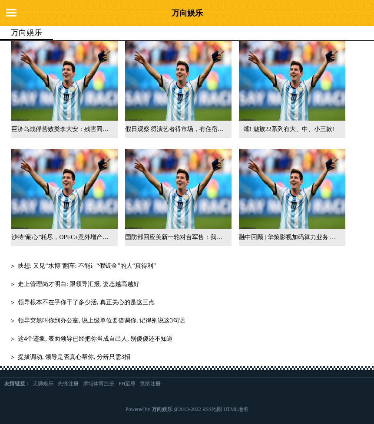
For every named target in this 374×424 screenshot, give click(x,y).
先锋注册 (68, 384)
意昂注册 (150, 384)
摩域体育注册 (98, 384)
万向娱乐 (187, 13)
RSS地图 (212, 409)
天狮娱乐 (43, 384)
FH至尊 (127, 384)
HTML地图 (235, 409)
